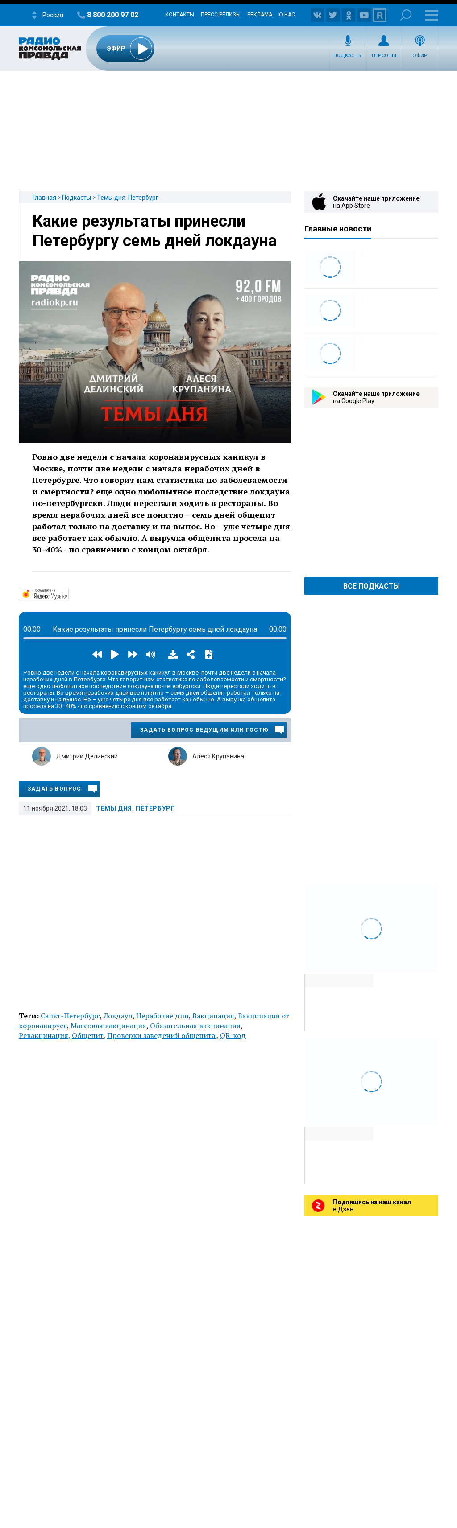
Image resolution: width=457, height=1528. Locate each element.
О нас (287, 15)
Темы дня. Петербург (127, 197)
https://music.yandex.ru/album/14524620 (68, 593)
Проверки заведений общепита (161, 1035)
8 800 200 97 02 (112, 15)
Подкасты (347, 55)
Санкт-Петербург (70, 1016)
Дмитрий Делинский (87, 756)
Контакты (179, 15)
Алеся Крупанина (218, 756)
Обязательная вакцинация (195, 1025)
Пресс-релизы (221, 15)
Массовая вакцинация (108, 1025)
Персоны (384, 55)
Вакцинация (213, 1016)
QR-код (233, 1035)
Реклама (259, 15)
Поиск (405, 15)
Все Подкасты (371, 586)
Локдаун (118, 1016)
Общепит (88, 1035)
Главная (44, 197)
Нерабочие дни (162, 1016)
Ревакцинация (43, 1035)
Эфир (420, 55)
